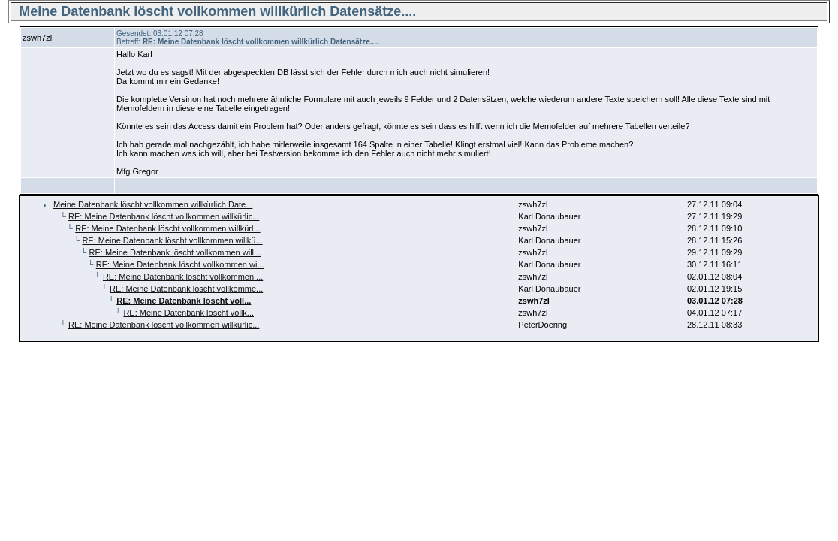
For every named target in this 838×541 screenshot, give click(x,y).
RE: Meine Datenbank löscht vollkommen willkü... (172, 240)
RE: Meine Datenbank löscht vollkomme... (186, 288)
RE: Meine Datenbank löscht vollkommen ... (183, 276)
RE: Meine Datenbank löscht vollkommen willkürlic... (163, 216)
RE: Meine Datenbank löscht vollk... (188, 312)
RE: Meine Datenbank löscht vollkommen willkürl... (167, 228)
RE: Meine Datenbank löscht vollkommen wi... (180, 264)
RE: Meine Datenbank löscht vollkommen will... (175, 252)
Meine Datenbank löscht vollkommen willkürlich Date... (152, 204)
